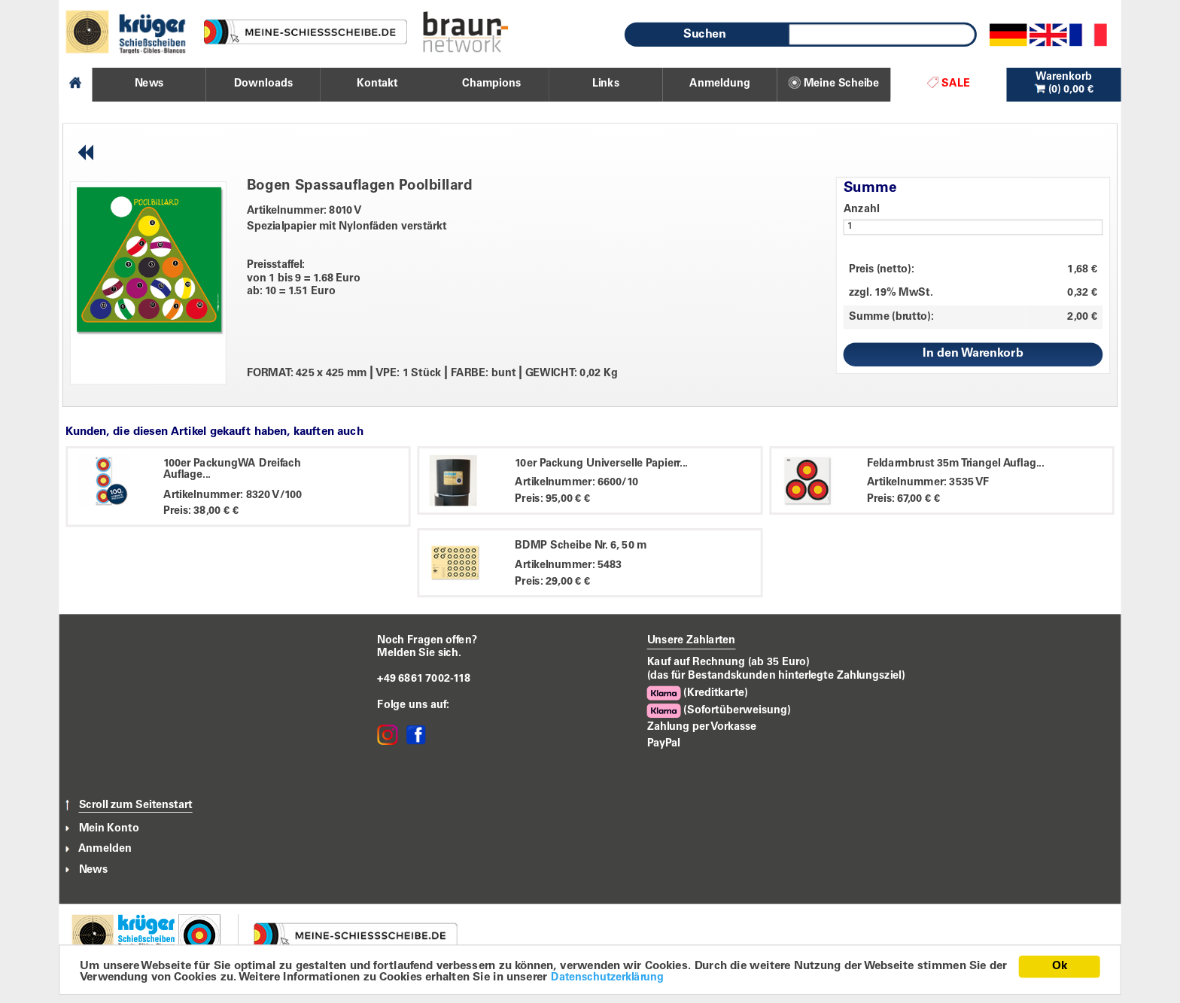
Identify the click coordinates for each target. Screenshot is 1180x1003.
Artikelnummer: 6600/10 (576, 483)
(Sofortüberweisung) (719, 711)
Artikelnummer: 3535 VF (928, 483)
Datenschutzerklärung (607, 978)
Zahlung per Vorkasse (702, 727)
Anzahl (862, 209)
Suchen (705, 35)
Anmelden (105, 849)
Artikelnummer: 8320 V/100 (233, 495)
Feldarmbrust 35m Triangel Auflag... (956, 463)
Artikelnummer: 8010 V (304, 210)
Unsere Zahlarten (691, 640)
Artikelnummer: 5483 (568, 565)
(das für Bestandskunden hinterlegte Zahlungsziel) (776, 675)
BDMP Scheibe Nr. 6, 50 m (580, 545)
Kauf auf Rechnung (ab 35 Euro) (728, 662)
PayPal (663, 743)
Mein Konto (109, 828)
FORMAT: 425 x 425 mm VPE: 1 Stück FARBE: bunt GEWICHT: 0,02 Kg (432, 374)
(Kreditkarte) (697, 693)
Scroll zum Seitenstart (136, 805)
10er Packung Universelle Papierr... (601, 463)
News (93, 870)
